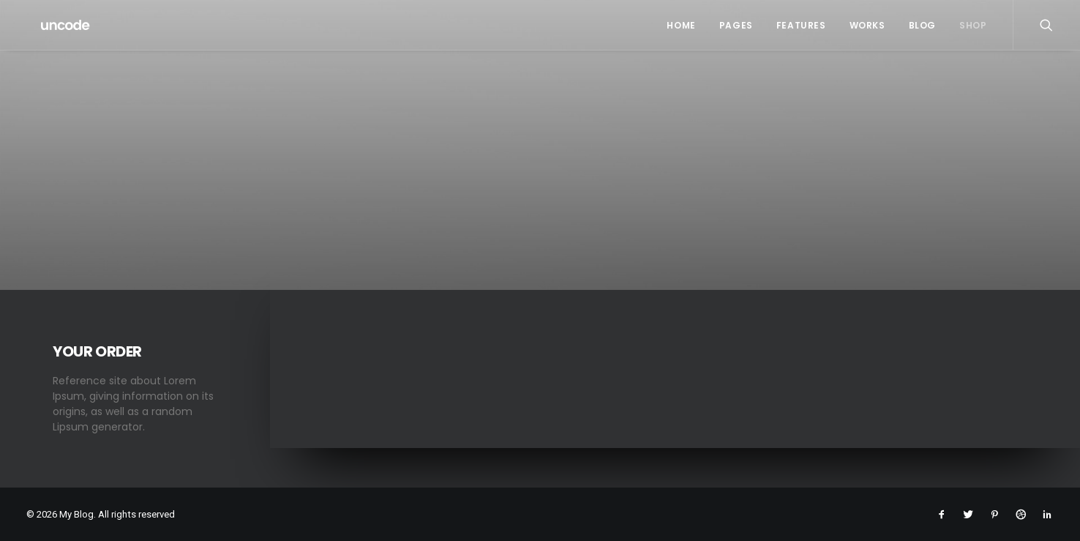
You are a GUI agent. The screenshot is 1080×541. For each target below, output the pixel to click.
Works (867, 25)
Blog (922, 25)
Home (681, 25)
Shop (972, 25)
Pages (736, 25)
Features (801, 25)
